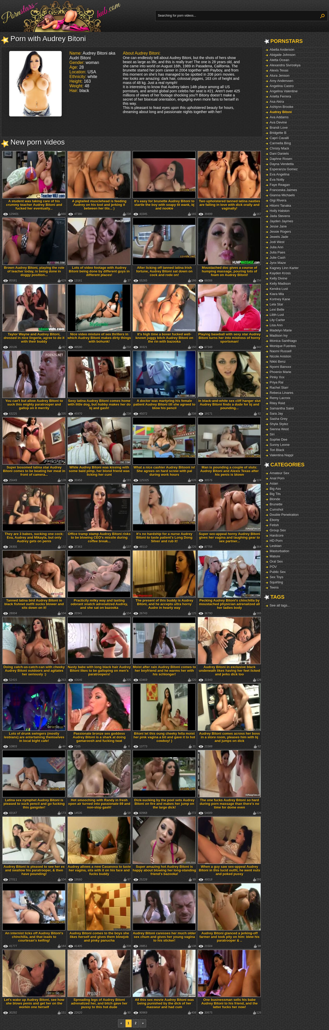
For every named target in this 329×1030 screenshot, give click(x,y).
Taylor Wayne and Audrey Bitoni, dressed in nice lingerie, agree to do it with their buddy (34, 337)
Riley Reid (277, 403)
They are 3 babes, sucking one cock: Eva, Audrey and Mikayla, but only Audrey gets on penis (34, 537)
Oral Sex (276, 561)
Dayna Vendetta (282, 164)
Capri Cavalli (279, 138)
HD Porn (276, 541)
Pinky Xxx (277, 377)
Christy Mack (279, 148)
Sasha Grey (279, 419)
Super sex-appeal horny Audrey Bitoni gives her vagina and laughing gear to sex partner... (229, 537)
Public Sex (277, 572)
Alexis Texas (279, 70)
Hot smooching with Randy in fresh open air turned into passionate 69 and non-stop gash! (99, 803)
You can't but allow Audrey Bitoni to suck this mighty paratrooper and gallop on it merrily (34, 404)
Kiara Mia (277, 294)
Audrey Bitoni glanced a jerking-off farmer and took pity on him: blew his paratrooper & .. (229, 936)
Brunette (276, 504)
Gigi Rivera (278, 200)
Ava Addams (279, 117)
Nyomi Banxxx (280, 367)
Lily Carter (277, 320)
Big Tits (275, 494)
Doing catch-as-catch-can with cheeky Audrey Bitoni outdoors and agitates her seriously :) (34, 670)
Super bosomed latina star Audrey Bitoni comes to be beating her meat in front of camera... (34, 471)
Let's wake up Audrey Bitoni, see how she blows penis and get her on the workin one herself (34, 1003)
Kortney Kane (280, 299)
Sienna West (279, 429)
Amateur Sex (279, 473)
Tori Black (277, 450)
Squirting (276, 582)
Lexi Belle (277, 309)
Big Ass (275, 489)
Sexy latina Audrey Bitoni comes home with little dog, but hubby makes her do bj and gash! (99, 404)
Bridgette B (278, 133)
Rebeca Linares (281, 393)
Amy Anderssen (281, 81)
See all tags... (280, 605)
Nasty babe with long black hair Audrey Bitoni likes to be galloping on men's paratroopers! (99, 670)
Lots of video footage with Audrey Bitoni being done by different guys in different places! (99, 271)
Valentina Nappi (281, 455)
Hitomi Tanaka (280, 205)
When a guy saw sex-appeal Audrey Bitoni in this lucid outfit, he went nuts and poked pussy (229, 870)
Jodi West (277, 242)
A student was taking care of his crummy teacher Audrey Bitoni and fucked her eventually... (34, 204)
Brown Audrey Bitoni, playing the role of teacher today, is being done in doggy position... (34, 271)
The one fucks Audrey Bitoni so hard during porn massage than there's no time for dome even (229, 803)
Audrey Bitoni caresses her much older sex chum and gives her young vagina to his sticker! (164, 936)
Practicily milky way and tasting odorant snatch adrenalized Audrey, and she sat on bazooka (99, 604)
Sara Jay (276, 413)
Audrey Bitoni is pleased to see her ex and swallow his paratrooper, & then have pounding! (34, 870)
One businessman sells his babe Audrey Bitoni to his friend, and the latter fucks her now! (229, 1003)
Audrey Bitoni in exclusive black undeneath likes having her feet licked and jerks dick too (229, 670)
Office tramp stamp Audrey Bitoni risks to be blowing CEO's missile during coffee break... (99, 537)
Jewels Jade (279, 237)
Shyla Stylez (279, 424)
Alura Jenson (279, 75)
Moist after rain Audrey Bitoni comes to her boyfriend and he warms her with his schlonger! (164, 670)
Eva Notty (277, 179)
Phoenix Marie (280, 372)
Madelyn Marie (281, 330)
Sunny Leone (280, 445)
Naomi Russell (280, 351)
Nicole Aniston (280, 356)
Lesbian (276, 546)
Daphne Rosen (281, 159)
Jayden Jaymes (281, 221)
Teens (274, 587)
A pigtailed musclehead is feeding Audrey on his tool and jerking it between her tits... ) (99, 204)
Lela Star (276, 304)
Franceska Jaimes (283, 190)
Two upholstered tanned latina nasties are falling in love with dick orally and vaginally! (229, 204)
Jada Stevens (280, 216)
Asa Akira (277, 101)
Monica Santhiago (283, 341)
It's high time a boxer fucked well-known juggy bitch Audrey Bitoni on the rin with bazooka (164, 337)
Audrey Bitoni (281, 112)
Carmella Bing (280, 143)
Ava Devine (278, 122)
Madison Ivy (279, 335)
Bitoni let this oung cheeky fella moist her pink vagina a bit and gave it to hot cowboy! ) (164, 737)
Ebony (274, 520)
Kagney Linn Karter (284, 268)
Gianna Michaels (282, 195)
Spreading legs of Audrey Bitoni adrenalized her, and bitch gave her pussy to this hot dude (99, 1003)
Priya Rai (276, 382)
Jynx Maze (278, 263)
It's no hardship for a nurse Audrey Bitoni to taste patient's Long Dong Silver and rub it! (164, 537)
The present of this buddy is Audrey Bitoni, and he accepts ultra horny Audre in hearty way (164, 604)
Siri (272, 434)
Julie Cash (277, 257)
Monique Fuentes (283, 346)
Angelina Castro (282, 86)
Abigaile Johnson (282, 55)
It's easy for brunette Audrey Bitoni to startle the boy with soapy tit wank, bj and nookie (164, 204)
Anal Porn (277, 478)
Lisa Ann (276, 325)
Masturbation (279, 551)
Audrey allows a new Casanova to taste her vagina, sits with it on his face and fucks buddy (99, 870)
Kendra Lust (279, 289)
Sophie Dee (278, 439)
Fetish (274, 525)
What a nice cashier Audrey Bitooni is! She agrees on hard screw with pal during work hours (164, 471)
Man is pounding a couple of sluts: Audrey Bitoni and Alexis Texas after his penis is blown (229, 471)
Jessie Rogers (280, 231)
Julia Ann (276, 247)
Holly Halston (280, 211)
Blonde (275, 499)
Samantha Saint (282, 408)
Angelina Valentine (283, 91)
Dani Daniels (279, 153)
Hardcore (276, 535)
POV (273, 567)
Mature (275, 556)
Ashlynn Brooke (281, 107)
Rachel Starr (279, 387)
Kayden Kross (280, 273)
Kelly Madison (280, 283)
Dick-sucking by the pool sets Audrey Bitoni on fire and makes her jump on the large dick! (164, 803)
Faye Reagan (280, 185)
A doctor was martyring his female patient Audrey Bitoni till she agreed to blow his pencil (164, 404)
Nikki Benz (277, 361)
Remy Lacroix (280, 398)
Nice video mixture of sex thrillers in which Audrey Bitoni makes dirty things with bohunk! (99, 337)
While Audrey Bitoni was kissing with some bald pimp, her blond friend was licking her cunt (99, 471)
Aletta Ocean (279, 60)
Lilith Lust (277, 315)
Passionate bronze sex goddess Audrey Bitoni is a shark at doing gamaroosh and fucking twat (99, 737)
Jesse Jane (278, 226)
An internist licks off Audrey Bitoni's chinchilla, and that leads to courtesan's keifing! (34, 936)
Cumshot (276, 509)
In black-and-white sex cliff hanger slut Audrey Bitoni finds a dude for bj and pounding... (229, 404)
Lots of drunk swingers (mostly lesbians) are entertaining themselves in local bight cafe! (34, 737)
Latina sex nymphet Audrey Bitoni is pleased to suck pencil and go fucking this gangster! (34, 803)
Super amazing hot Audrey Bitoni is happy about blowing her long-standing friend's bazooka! (164, 870)
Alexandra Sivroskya (285, 65)
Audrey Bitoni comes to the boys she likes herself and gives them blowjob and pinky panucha (99, 936)
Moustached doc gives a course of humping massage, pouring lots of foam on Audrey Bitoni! (229, 271)
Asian (274, 483)
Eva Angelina (279, 174)
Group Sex (278, 530)
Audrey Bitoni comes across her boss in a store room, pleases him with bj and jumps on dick (229, 737)
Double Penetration (284, 515)
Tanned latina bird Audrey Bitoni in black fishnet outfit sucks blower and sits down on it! (34, 604)
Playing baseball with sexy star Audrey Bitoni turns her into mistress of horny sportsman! (229, 337)
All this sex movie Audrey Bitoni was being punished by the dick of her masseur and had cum (164, 1003)
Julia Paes (277, 252)
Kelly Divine (278, 278)
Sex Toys (276, 577)
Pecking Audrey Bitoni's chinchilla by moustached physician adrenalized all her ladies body (229, 604)
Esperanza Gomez (284, 169)
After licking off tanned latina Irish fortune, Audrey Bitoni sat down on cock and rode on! (164, 271)
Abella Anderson (282, 49)
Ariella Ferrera (280, 96)
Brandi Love (279, 127)
